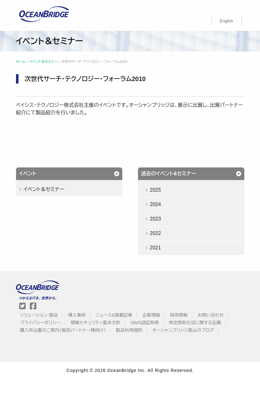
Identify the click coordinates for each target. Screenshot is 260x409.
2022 (155, 233)
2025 (155, 190)
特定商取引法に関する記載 (195, 322)
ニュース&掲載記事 (114, 315)
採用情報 (179, 315)
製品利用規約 (129, 330)
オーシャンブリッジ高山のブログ (183, 330)
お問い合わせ (211, 315)
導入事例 (77, 315)
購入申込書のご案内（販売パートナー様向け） (63, 330)
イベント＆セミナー (44, 189)
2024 (155, 204)
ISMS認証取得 (144, 322)
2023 (155, 218)
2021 (155, 247)
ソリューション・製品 (39, 315)
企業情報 (151, 315)
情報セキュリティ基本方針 (95, 322)
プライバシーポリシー (40, 322)
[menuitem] (226, 20)
